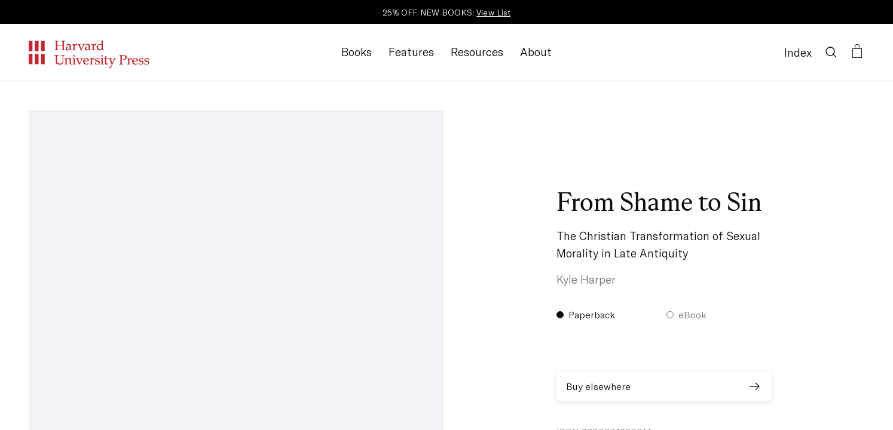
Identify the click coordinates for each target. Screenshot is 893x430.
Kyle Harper (586, 279)
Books (356, 52)
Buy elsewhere (664, 386)
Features (411, 52)
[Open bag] (857, 52)
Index (798, 52)
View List (493, 12)
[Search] (831, 52)
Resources (477, 52)
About (536, 52)
